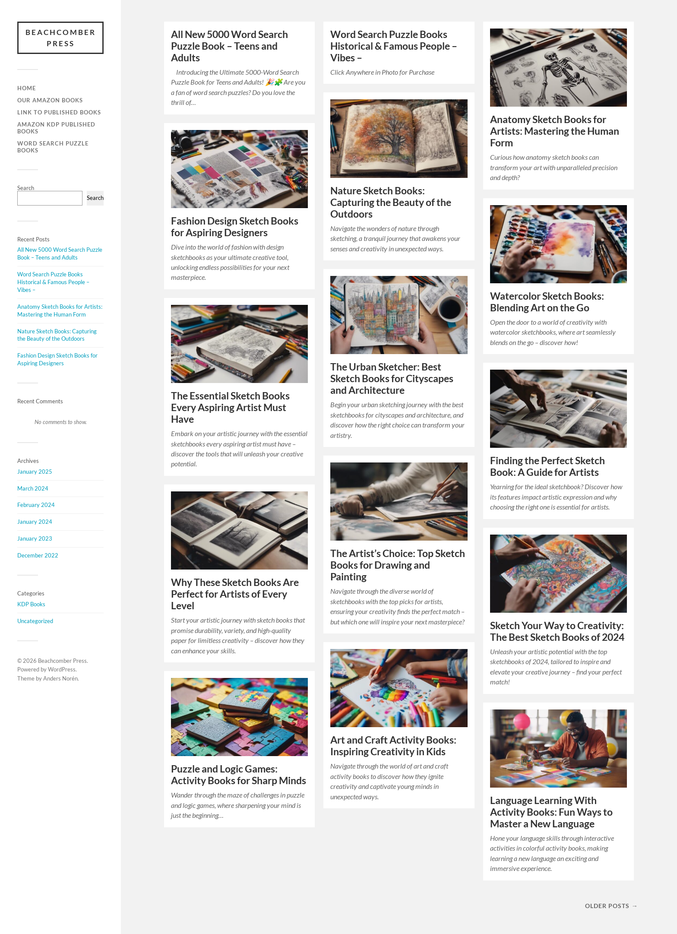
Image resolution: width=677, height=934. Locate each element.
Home (26, 88)
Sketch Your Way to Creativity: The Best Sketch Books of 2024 (557, 631)
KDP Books (31, 604)
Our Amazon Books (50, 100)
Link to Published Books (59, 112)
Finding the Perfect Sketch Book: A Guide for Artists (547, 466)
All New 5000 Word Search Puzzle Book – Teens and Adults (59, 253)
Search (25, 187)
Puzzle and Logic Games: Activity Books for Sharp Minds (238, 774)
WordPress (62, 669)
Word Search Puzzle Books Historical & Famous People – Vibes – (53, 282)
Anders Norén (60, 678)
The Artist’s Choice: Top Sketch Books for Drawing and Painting (397, 565)
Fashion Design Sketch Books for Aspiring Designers (57, 359)
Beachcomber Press (60, 38)
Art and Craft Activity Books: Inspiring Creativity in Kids (393, 745)
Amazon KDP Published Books (56, 128)
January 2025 (34, 471)
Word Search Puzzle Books (53, 147)
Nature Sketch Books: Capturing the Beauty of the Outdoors (57, 335)
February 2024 (36, 504)
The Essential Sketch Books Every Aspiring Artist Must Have (230, 407)
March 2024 (32, 488)
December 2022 (37, 555)
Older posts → (611, 905)
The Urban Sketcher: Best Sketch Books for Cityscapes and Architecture (391, 378)
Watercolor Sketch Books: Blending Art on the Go (547, 301)
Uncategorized (35, 620)
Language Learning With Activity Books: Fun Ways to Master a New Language (551, 812)
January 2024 (34, 521)
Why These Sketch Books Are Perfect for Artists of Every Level (235, 593)
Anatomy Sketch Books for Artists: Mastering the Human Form (59, 310)
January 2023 (34, 538)
